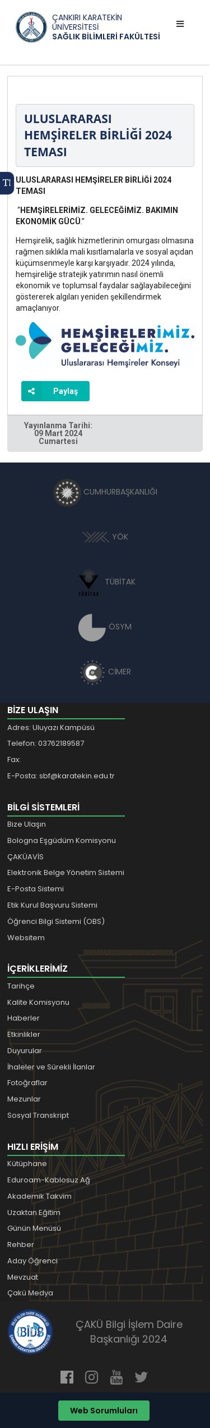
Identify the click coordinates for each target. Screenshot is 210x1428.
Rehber (20, 1244)
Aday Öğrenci (32, 1260)
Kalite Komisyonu (38, 1002)
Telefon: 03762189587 (45, 743)
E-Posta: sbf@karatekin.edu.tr (61, 775)
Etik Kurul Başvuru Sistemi (52, 905)
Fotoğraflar (27, 1082)
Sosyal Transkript (38, 1115)
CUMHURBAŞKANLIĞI (105, 491)
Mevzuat (22, 1277)
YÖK (105, 536)
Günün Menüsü (34, 1228)
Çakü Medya (30, 1293)
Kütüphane (27, 1163)
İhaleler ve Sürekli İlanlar (51, 1067)
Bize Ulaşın (26, 824)
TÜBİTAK (105, 581)
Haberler (23, 1018)
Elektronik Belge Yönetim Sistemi (65, 872)
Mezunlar (24, 1099)
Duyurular (24, 1050)
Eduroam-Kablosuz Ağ (48, 1180)
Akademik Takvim (39, 1196)
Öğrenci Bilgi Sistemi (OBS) (56, 921)
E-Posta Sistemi (35, 888)
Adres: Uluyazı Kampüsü (51, 727)
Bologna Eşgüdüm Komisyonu (61, 840)
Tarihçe (21, 986)
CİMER (105, 671)
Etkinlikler (23, 1034)
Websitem (26, 937)
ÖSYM (105, 626)
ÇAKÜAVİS (25, 856)
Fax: (14, 759)
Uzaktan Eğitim (33, 1212)
